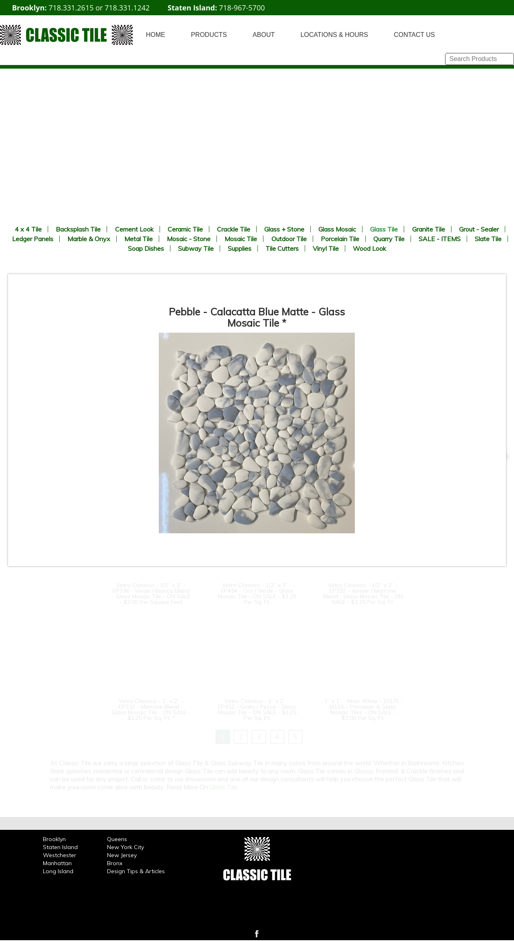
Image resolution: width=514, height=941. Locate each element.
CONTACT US (414, 34)
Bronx (114, 863)
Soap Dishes (146, 248)
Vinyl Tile (326, 248)
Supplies (239, 248)
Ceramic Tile (185, 229)
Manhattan (57, 863)
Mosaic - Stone (188, 239)
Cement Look (134, 229)
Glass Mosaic (337, 229)
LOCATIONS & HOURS (334, 34)
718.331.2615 (71, 7)
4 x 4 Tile (28, 229)
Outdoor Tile (289, 239)
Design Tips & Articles (136, 871)
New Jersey (122, 855)
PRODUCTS (209, 34)
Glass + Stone (284, 229)
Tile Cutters (282, 248)
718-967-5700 (242, 7)
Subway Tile (196, 248)
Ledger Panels (32, 239)
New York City (125, 847)
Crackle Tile (233, 229)
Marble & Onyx (88, 239)
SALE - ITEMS (440, 239)
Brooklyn (54, 839)
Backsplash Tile (78, 229)
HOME (155, 34)
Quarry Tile (389, 239)
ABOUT (264, 34)
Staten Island (60, 847)
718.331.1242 (127, 7)
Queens (117, 839)
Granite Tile (428, 229)
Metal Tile (138, 239)
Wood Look (369, 248)
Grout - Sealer (479, 229)
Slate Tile (488, 239)
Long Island (58, 871)
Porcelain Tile (340, 239)
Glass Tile (384, 229)
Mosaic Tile (241, 239)
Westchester (59, 855)
